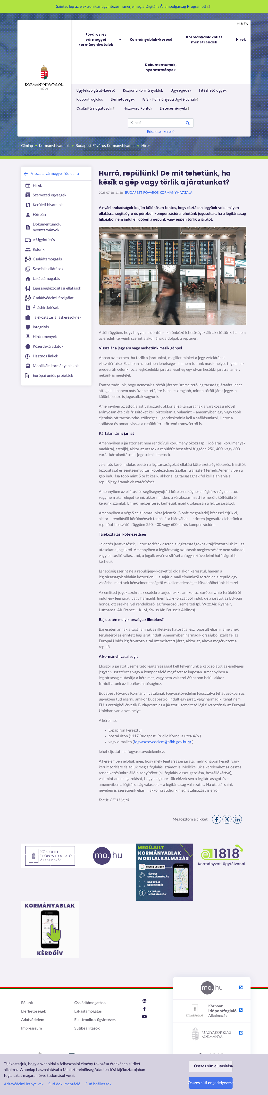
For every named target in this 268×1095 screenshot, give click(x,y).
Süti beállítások (98, 1084)
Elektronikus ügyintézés (95, 1020)
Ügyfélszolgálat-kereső (95, 90)
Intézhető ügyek (212, 90)
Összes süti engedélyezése (211, 1083)
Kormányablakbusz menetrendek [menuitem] (204, 40)
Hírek (146, 146)
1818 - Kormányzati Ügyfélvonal (171, 99)
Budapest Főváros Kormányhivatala (105, 146)
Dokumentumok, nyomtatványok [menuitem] (160, 67)
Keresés (188, 124)
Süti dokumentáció (64, 1084)
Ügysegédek (181, 90)
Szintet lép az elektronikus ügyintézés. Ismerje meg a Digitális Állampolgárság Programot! (134, 6)
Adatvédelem (32, 1020)
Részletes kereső (161, 132)
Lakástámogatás (88, 1011)
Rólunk (27, 1003)
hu (239, 24)
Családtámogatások (96, 108)
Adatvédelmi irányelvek (23, 1084)
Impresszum (31, 1028)
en (246, 24)
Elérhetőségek (122, 99)
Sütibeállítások (87, 1028)
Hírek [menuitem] (241, 39)
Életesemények (175, 108)
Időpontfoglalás (89, 99)
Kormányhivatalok (44, 76)
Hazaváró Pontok (138, 108)
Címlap (27, 146)
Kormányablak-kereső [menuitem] (151, 39)
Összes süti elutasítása (213, 1066)
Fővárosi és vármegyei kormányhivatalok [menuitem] (100, 40)
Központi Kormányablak (143, 90)
